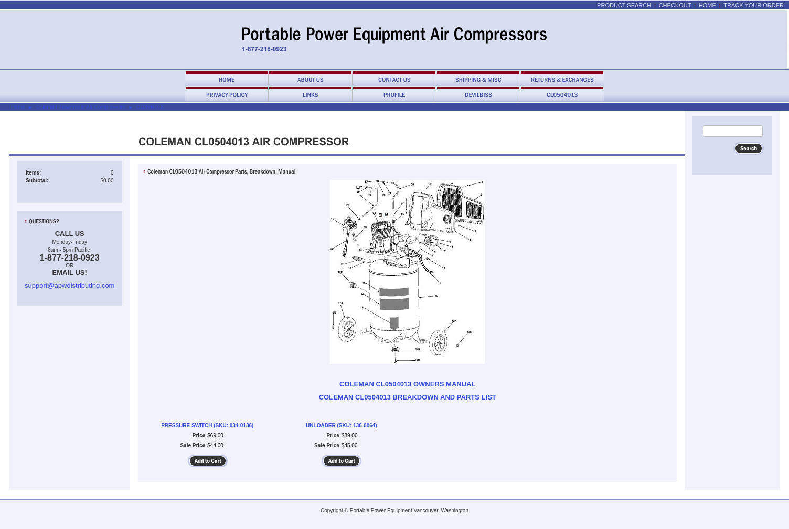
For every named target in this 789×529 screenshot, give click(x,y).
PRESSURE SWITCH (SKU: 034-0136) (207, 425)
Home (707, 5)
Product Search (624, 5)
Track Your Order (753, 5)
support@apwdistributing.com (69, 285)
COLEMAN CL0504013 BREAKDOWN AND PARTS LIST (407, 397)
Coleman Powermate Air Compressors (80, 107)
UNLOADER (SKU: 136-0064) (341, 425)
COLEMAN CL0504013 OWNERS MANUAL (407, 384)
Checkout (675, 5)
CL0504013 (150, 107)
